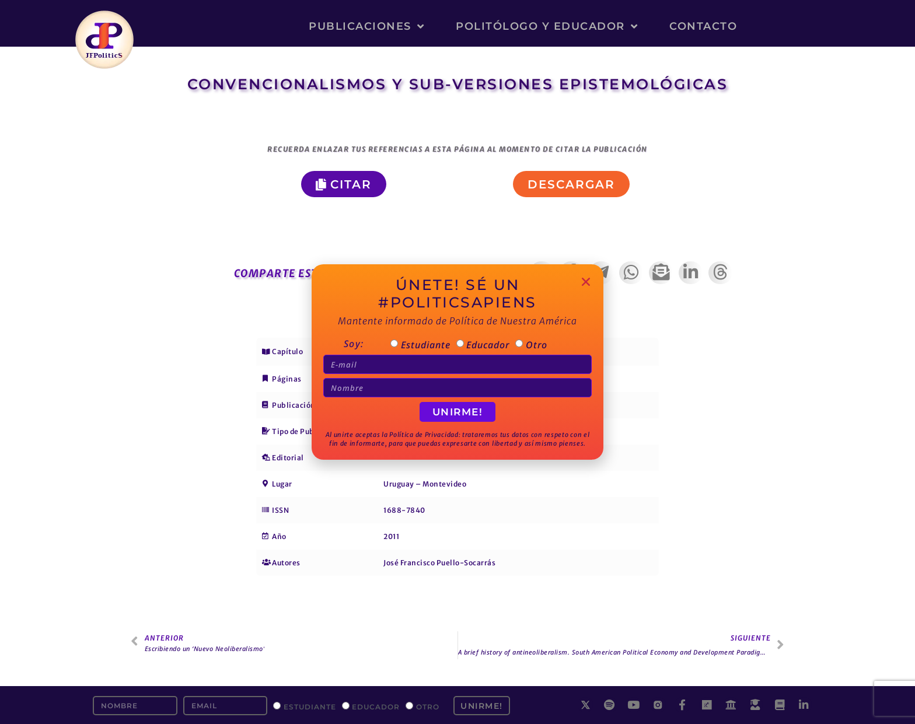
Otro (427, 706)
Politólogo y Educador (547, 26)
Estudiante (310, 706)
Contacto (703, 26)
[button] (571, 184)
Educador (376, 706)
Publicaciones (366, 26)
